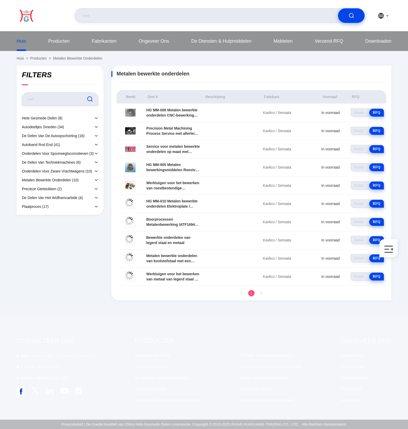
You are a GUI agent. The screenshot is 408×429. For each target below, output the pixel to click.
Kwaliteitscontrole (355, 378)
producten (58, 41)
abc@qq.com (40, 367)
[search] (351, 15)
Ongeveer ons (154, 41)
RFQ (376, 112)
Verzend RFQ (329, 41)
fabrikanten (104, 41)
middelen (282, 41)
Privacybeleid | (73, 424)
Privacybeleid (351, 389)
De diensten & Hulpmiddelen (221, 41)
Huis (21, 41)
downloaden (378, 41)
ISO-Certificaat (353, 366)
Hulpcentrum (351, 400)
